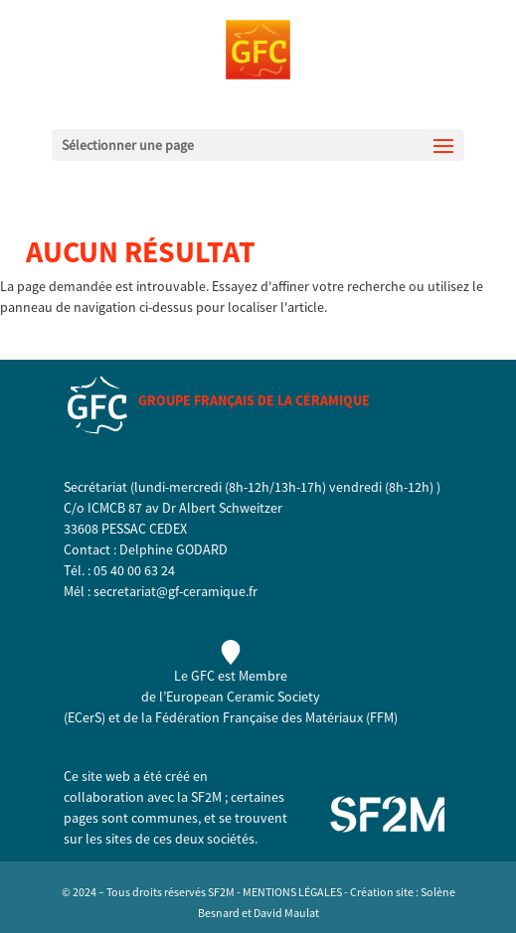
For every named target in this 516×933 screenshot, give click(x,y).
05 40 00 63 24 (134, 570)
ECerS (84, 717)
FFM (382, 717)
